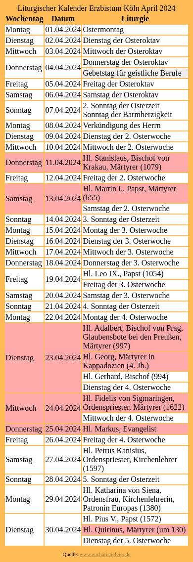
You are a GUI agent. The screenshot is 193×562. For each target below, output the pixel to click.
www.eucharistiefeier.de (105, 554)
